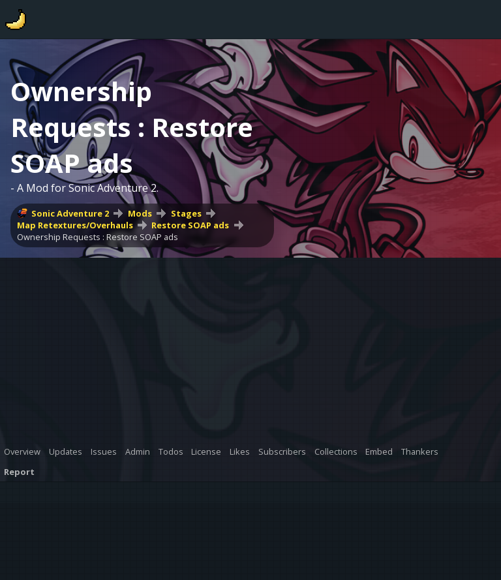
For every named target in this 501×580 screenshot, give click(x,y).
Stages (186, 213)
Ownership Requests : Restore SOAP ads (97, 237)
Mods (140, 213)
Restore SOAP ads (190, 225)
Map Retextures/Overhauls (75, 225)
